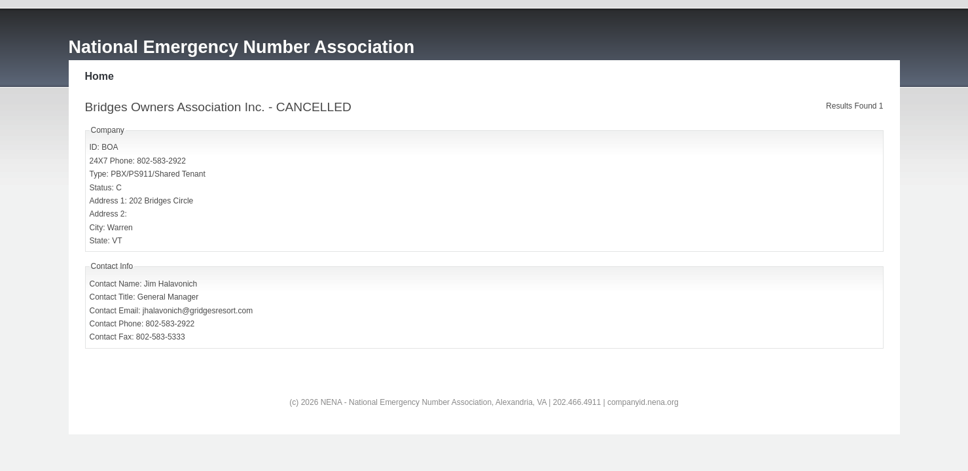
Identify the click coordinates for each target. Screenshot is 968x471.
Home (99, 76)
